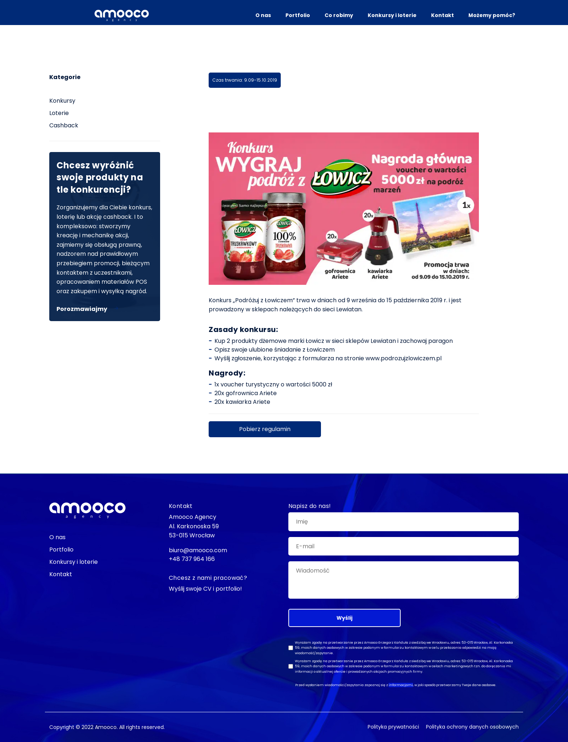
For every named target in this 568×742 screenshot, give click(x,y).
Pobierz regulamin (265, 429)
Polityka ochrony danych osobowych (472, 726)
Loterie (59, 113)
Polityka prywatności (393, 726)
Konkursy (62, 101)
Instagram (25, 301)
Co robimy (339, 15)
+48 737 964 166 (192, 559)
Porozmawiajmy (82, 309)
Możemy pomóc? (491, 15)
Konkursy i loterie (392, 15)
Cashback (63, 125)
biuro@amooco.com (25, 360)
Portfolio (297, 15)
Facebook (25, 258)
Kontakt (442, 15)
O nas (263, 15)
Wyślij (344, 618)
